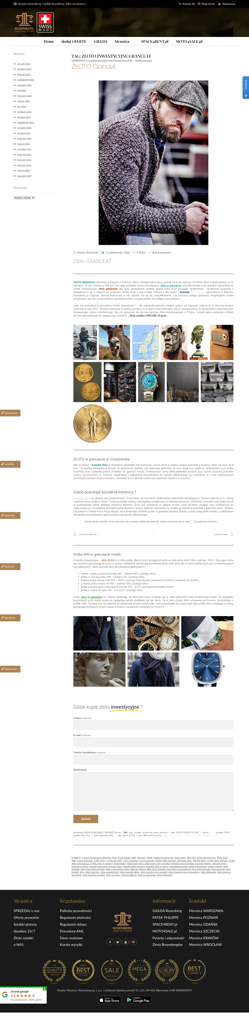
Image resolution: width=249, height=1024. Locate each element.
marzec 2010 (23, 170)
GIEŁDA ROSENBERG (94, 832)
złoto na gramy (113, 875)
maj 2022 (21, 90)
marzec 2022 (23, 101)
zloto (82, 872)
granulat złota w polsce (157, 866)
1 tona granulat (130, 860)
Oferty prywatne (26, 917)
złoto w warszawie (147, 875)
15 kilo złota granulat (217, 860)
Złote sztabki (23, 938)
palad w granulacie (198, 866)
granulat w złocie (79, 866)
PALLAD (141, 857)
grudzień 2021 (24, 111)
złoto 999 (191, 857)
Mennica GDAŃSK (203, 924)
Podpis (82, 718)
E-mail (81, 735)
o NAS (19, 944)
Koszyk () (189, 3)
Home (49, 41)
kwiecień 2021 (24, 138)
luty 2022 (21, 106)
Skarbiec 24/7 (24, 931)
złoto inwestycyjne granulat (153, 872)
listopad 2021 (24, 117)
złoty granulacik (164, 875)
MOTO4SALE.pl (189, 41)
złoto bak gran (92, 872)
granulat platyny (203, 863)
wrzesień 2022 (24, 85)
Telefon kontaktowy (89, 752)
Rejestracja (229, 3)
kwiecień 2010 (24, 165)
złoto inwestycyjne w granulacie (184, 872)
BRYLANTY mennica (153, 835)
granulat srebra (219, 863)
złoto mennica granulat (93, 875)
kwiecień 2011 (24, 159)
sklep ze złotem (138, 869)
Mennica (122, 41)
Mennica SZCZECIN (204, 931)
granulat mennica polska (182, 863)
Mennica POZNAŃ (203, 917)
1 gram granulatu (84, 860)
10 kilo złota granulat (165, 860)
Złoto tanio (222, 857)
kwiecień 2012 (24, 154)
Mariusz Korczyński (123, 60)
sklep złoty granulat (156, 869)
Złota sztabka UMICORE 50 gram (148, 315)
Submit (85, 818)
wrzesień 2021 (24, 127)
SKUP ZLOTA (129, 835)
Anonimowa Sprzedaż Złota (103, 857)
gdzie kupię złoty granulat (157, 863)
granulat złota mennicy (134, 866)
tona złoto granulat (201, 869)
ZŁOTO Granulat (93, 66)
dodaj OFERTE (73, 41)
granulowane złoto (178, 866)
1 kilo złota (99, 860)
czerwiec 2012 (24, 149)
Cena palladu (124, 857)
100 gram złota (184, 860)
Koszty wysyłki (71, 944)
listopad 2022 (24, 74)
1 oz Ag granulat (114, 860)
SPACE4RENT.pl (154, 41)
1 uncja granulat (146, 860)
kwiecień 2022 (24, 95)
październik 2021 (25, 122)
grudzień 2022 (24, 69)
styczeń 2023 (23, 63)
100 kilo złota (199, 860)
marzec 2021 (23, 144)
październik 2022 (25, 79)
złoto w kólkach (129, 875)
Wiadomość (80, 769)
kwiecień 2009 (24, 176)
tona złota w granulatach (179, 869)
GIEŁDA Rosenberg (167, 911)
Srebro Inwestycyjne (164, 857)
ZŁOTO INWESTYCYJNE (187, 832)
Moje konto (208, 3)
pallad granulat (215, 866)
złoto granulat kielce (129, 872)
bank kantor (120, 863)
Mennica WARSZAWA (206, 911)
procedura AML (107, 835)
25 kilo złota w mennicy (101, 863)
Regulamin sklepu (73, 924)
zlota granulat (217, 869)
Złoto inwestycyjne (206, 857)
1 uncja (85, 857)
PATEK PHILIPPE (166, 917)
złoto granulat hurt (109, 872)
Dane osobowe (71, 938)
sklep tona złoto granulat (93, 869)
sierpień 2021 (24, 133)
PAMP (149, 857)
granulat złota (115, 866)
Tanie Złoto (180, 857)
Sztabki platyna (25, 924)
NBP (134, 857)
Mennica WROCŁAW (205, 944)
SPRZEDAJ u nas (26, 911)
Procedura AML (72, 931)
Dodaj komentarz (143, 60)
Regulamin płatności (75, 917)
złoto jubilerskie (208, 872)
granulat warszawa (98, 866)
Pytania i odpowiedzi (168, 938)
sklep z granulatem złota (117, 869)
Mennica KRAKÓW (204, 938)
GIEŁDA (100, 41)
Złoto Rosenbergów (168, 944)
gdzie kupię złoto (135, 863)
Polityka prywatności (76, 911)
